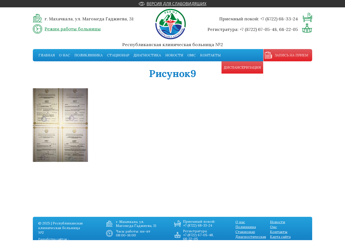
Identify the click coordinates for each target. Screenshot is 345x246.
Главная (46, 55)
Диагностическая (250, 236)
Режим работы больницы (73, 29)
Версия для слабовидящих (176, 3)
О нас (64, 55)
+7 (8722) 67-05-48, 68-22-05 (269, 29)
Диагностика (147, 55)
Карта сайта (280, 236)
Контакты (210, 55)
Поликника (245, 227)
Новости (174, 55)
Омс (191, 55)
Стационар (118, 55)
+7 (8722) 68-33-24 (279, 19)
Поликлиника (88, 55)
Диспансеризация (242, 67)
